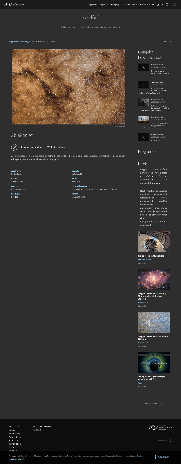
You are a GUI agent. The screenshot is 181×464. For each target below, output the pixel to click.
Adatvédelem (15, 437)
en (153, 4)
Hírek (142, 163)
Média (134, 4)
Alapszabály (14, 433)
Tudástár (13, 450)
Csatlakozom (144, 4)
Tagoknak (104, 4)
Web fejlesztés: (163, 440)
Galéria (127, 4)
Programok (147, 151)
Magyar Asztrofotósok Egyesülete (21, 41)
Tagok (12, 430)
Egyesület (93, 4)
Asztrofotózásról (42, 426)
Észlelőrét (90, 17)
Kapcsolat (13, 440)
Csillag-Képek (115, 4)
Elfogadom (164, 457)
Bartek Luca (120, 126)
